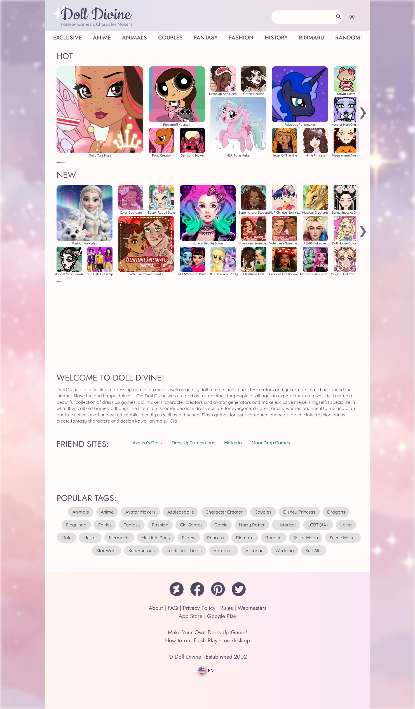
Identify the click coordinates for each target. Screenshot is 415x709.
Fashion (241, 38)
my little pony (155, 537)
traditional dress (184, 550)
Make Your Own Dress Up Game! (207, 632)
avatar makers (140, 512)
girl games (191, 525)
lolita (346, 525)
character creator (224, 512)
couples (263, 512)
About (156, 608)
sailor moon (305, 537)
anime (107, 512)
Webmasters (252, 608)
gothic (220, 525)
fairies (105, 525)
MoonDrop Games (271, 443)
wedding (284, 550)
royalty (273, 537)
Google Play (221, 616)
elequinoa (76, 525)
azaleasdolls (180, 512)
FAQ (173, 608)
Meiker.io (233, 443)
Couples (170, 38)
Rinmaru (311, 38)
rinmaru (245, 537)
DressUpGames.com (193, 443)
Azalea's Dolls (147, 443)
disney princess (299, 512)
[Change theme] (352, 16)
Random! (348, 38)
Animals (134, 38)
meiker (90, 537)
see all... (314, 550)
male (67, 537)
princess (215, 537)
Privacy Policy (199, 608)
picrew (188, 537)
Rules (226, 608)
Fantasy (206, 38)
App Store (190, 616)
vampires (224, 550)
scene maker (343, 537)
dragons (336, 512)
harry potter (252, 525)
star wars (106, 550)
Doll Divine (96, 15)
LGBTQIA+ (318, 525)
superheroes (141, 550)
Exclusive (67, 38)
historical (286, 525)
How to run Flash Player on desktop (207, 640)
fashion (160, 525)
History (276, 38)
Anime (102, 38)
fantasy (131, 525)
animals (80, 512)
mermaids (119, 537)
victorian (254, 550)
